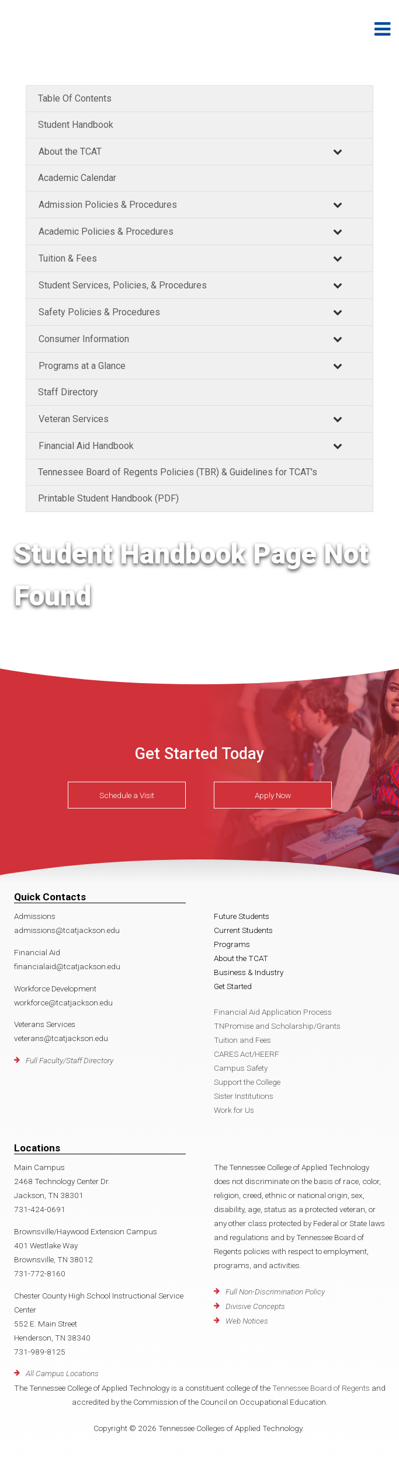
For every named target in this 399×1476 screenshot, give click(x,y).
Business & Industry (248, 972)
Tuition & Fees (68, 258)
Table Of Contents (75, 98)
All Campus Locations (62, 1373)
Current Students (243, 930)
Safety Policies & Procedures (99, 312)
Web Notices (246, 1320)
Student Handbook (75, 124)
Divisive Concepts (255, 1306)
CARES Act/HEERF (246, 1054)
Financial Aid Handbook (86, 445)
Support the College (247, 1082)
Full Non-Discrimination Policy (275, 1291)
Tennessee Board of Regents (321, 1388)
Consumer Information (84, 338)
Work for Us (234, 1110)
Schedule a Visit (126, 795)
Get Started (233, 986)
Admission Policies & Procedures (108, 204)
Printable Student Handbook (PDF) (108, 498)
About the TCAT (70, 151)
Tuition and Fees (242, 1040)
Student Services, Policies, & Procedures (123, 285)
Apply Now (273, 795)
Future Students (241, 916)
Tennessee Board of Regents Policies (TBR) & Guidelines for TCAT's (177, 472)
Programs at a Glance (82, 365)
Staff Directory (68, 392)
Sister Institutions (243, 1096)
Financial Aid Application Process (273, 1012)
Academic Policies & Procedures (106, 231)
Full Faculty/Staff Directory (69, 1060)
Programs (232, 944)
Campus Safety (241, 1068)
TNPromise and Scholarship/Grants (277, 1026)
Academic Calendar (77, 177)
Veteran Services (74, 418)
